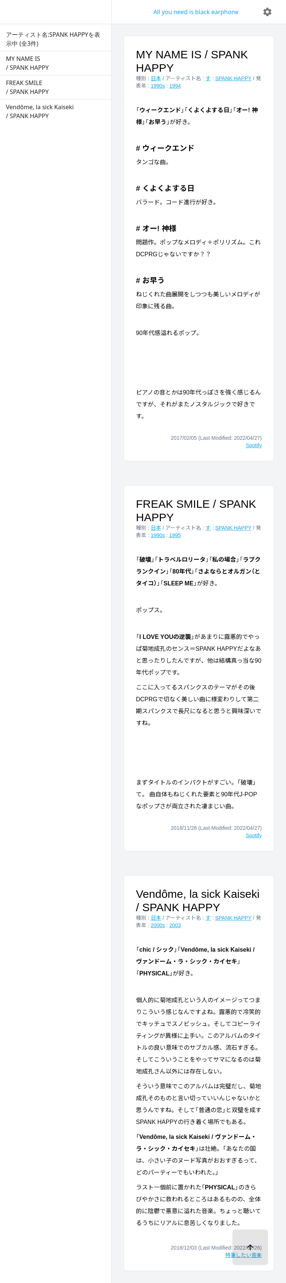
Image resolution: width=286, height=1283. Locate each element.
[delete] (267, 12)
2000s (158, 925)
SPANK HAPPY (233, 78)
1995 (175, 535)
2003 (175, 925)
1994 (175, 86)
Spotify (254, 445)
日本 (156, 78)
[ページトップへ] (250, 1247)
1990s (158, 86)
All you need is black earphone (196, 12)
